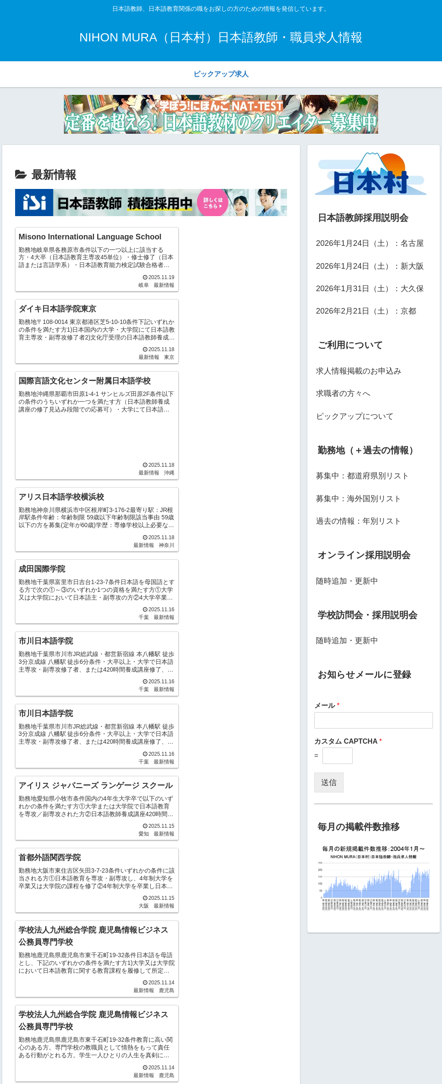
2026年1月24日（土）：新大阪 (370, 266)
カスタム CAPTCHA (348, 741)
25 (186, 758)
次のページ (151, 724)
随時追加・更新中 (347, 581)
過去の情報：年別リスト (358, 521)
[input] (368, 1019)
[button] (426, 1019)
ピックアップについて (355, 416)
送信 (329, 782)
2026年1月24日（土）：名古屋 (370, 243)
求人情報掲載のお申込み (358, 371)
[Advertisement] (60, 357)
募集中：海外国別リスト (358, 498)
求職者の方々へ (343, 393)
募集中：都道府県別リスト (362, 475)
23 (139, 758)
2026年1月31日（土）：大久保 (370, 288)
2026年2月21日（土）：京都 (366, 311)
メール (327, 705)
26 (209, 758)
